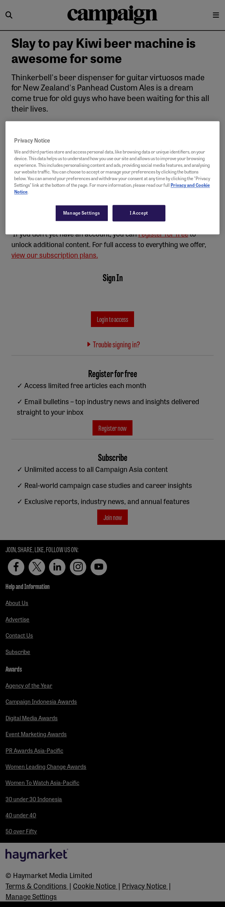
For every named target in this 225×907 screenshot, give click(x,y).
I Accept (139, 213)
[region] (112, 178)
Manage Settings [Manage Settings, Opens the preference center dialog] (81, 213)
